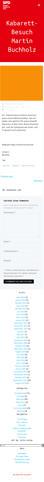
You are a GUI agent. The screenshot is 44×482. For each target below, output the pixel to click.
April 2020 (21, 348)
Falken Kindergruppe (22, 428)
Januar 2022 (21, 329)
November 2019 (21, 355)
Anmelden (22, 453)
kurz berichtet (20, 408)
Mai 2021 (21, 336)
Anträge (20, 396)
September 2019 (21, 358)
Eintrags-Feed (22, 456)
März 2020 (21, 349)
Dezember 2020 (21, 339)
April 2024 (21, 326)
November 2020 (21, 340)
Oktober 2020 (21, 341)
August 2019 (21, 359)
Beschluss (20, 402)
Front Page (22, 419)
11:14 (25, 107)
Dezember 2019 (21, 353)
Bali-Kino (6, 166)
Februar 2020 (21, 351)
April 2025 (21, 322)
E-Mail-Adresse (11, 251)
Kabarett (15, 166)
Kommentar (10, 212)
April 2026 (21, 318)
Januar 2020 (21, 352)
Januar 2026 (21, 320)
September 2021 (21, 333)
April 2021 (21, 337)
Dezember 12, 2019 (10, 107)
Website (7, 260)
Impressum (22, 434)
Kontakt (22, 425)
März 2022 (21, 328)
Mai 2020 (21, 347)
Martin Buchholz (28, 166)
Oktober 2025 (21, 321)
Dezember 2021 (21, 330)
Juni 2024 (21, 325)
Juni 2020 (21, 345)
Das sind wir (22, 422)
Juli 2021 (21, 334)
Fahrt (20, 405)
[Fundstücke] (20, 393)
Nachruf (20, 411)
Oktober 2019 (21, 356)
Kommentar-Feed (22, 459)
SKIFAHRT (22, 431)
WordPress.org (22, 462)
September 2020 (21, 343)
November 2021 (21, 332)
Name (7, 241)
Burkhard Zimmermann (12, 104)
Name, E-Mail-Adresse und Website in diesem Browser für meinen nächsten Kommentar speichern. (21, 273)
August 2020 (21, 344)
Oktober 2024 (21, 324)
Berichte (5, 155)
